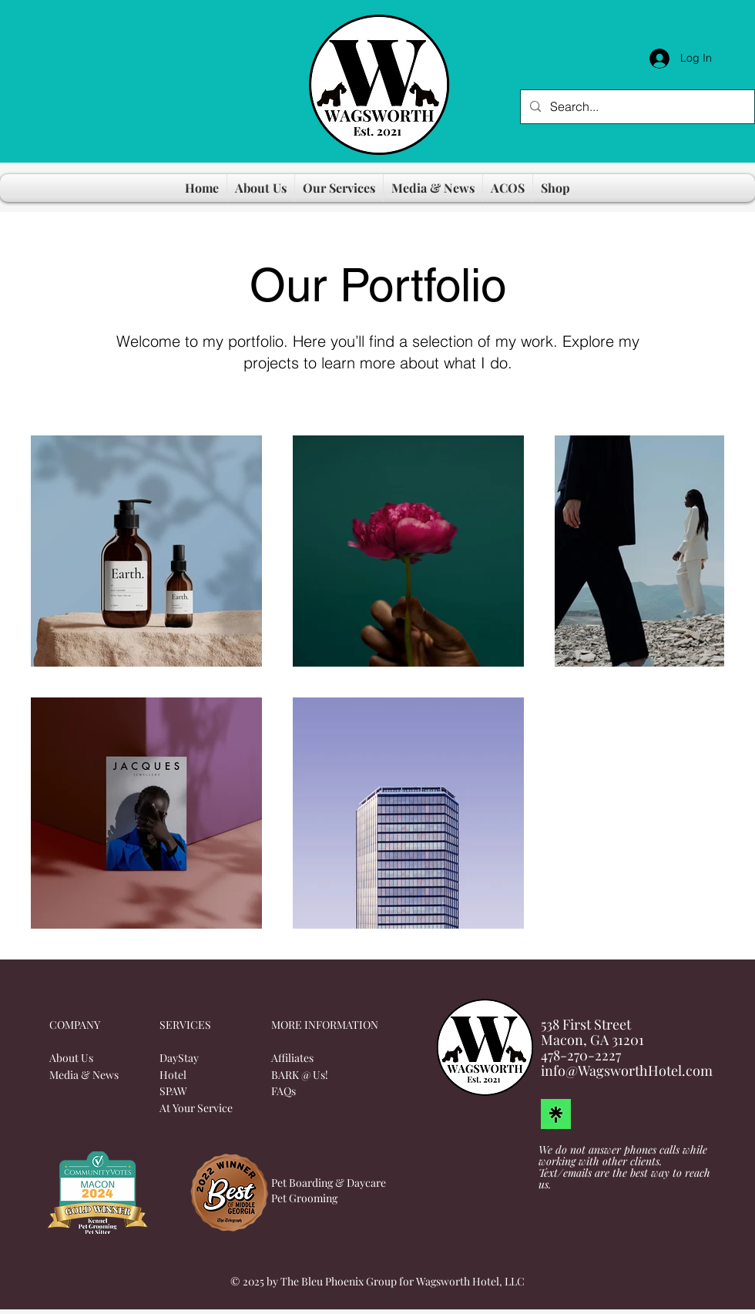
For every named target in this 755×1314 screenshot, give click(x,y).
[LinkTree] (556, 1114)
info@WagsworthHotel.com (627, 1070)
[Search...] (636, 106)
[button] (260, 188)
